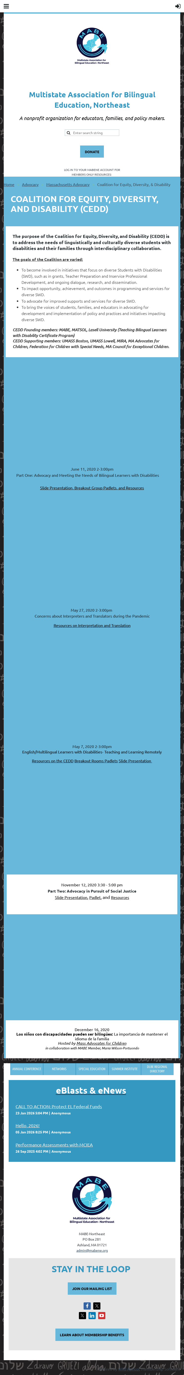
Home (9, 184)
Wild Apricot (129, 1368)
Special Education (92, 1068)
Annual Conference (26, 1068)
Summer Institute (125, 1068)
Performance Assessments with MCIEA (54, 1144)
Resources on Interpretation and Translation (92, 625)
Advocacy (30, 184)
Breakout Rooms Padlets (96, 760)
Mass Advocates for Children (101, 1043)
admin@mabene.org (92, 1250)
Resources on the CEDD (52, 760)
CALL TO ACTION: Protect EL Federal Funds (59, 1106)
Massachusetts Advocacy (68, 184)
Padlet (95, 897)
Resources (120, 897)
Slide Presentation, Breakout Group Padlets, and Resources (92, 487)
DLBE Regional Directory (157, 1068)
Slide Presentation (135, 760)
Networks (59, 1068)
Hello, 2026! (28, 1125)
